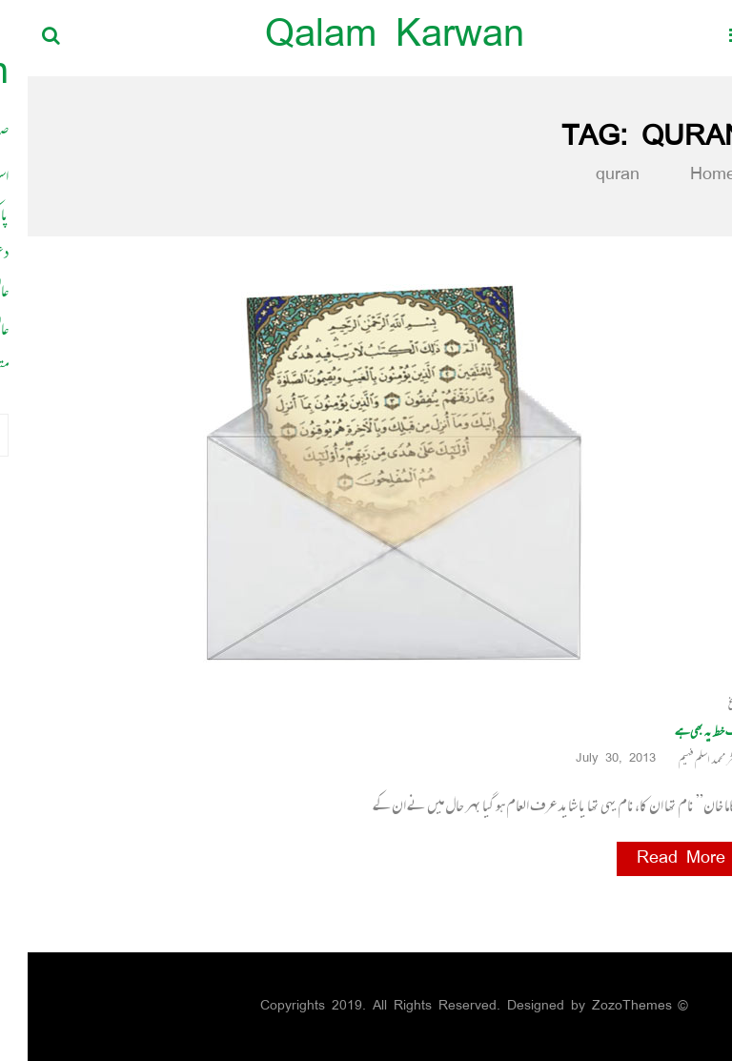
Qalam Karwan (367, 38)
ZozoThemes (604, 1006)
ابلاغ (709, 703)
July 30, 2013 (594, 759)
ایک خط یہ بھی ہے (682, 731)
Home (674, 175)
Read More (653, 859)
